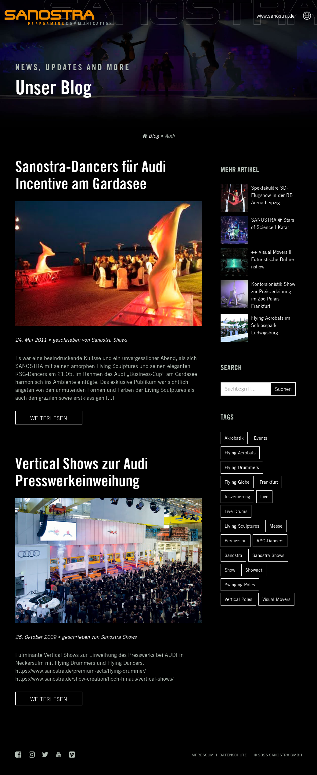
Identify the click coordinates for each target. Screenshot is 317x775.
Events (260, 438)
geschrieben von (89, 340)
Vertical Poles (238, 599)
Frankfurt (269, 482)
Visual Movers (276, 599)
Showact (253, 570)
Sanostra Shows (268, 555)
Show (230, 570)
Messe (276, 526)
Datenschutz (233, 754)
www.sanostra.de (276, 16)
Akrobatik (234, 438)
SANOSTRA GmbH (285, 754)
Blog (154, 136)
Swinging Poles (240, 584)
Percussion (236, 540)
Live (264, 496)
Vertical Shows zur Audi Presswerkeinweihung (81, 472)
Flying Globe (237, 482)
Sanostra (233, 555)
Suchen (283, 389)
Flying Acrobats (240, 452)
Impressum (202, 754)
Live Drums (236, 511)
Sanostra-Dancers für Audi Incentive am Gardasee (90, 175)
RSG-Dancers (270, 540)
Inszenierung (237, 496)
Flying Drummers (242, 467)
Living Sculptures (242, 526)
